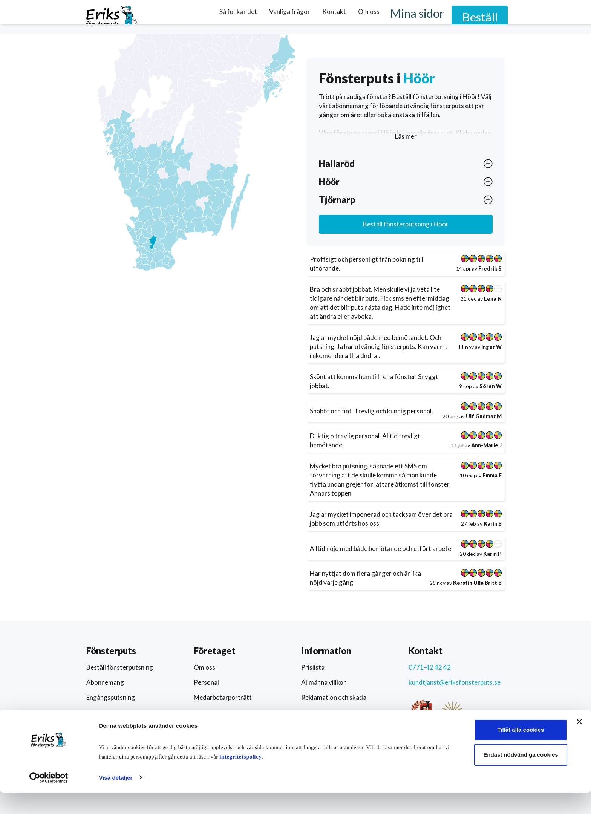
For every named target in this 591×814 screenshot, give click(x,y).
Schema (97, 727)
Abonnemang (105, 682)
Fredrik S (490, 268)
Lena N (493, 298)
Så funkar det (276, 16)
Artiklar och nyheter (222, 727)
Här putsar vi (104, 712)
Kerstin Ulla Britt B (477, 583)
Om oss (407, 16)
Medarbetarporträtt (223, 697)
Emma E (492, 475)
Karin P (492, 554)
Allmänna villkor (323, 682)
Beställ (491, 17)
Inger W (491, 347)
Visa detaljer (115, 799)
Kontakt (372, 16)
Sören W (490, 386)
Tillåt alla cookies (508, 751)
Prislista (313, 667)
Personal (206, 682)
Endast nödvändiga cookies (507, 776)
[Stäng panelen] (579, 743)
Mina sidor (448, 17)
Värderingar (318, 712)
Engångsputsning (110, 697)
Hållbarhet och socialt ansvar (342, 727)
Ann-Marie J (486, 445)
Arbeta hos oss (215, 712)
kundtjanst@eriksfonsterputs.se (455, 682)
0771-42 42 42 (430, 667)
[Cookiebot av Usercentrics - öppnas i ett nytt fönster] (49, 799)
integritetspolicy (255, 778)
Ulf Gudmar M (484, 416)
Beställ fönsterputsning (406, 224)
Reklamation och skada (333, 697)
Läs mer (406, 136)
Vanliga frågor (327, 16)
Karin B (493, 523)
